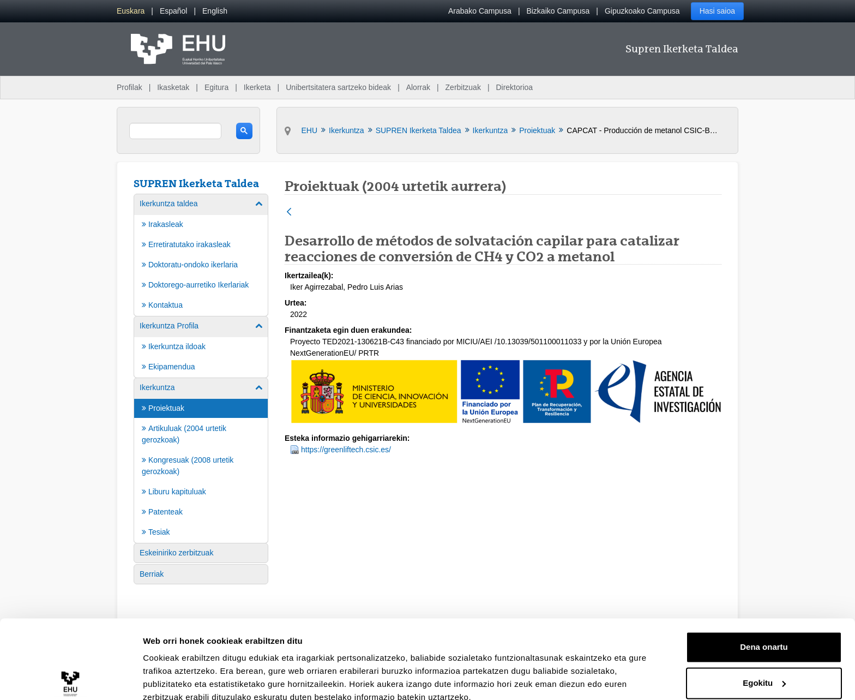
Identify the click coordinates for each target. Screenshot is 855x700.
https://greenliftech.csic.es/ (346, 449)
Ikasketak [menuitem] (173, 87)
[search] (175, 131)
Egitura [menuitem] (216, 87)
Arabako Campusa (479, 11)
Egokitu (764, 633)
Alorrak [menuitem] (418, 87)
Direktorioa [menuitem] (514, 87)
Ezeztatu (764, 669)
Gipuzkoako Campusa (642, 11)
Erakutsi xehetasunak (185, 678)
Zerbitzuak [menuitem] (463, 87)
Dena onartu (764, 598)
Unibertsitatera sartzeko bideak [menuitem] (338, 87)
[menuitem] (130, 11)
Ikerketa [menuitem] (257, 87)
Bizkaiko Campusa (557, 11)
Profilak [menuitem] (129, 87)
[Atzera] (289, 212)
